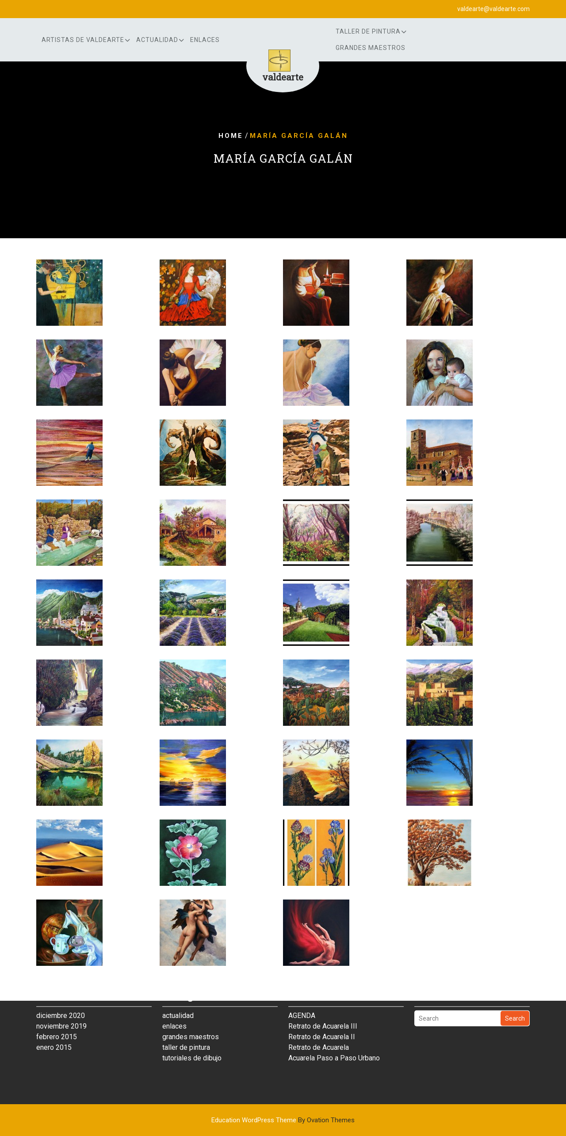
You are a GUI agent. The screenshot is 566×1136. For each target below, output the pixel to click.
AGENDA (301, 992)
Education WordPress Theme (283, 1120)
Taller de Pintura (368, 31)
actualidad (157, 39)
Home (230, 136)
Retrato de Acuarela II (321, 1013)
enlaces (205, 39)
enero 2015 (54, 1024)
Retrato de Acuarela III (322, 1003)
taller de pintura (186, 1024)
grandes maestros (370, 47)
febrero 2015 (56, 1013)
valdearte (282, 77)
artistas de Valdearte (83, 39)
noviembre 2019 (61, 1003)
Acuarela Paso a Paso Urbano (334, 1034)
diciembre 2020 (60, 992)
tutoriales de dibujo (192, 1034)
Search (515, 995)
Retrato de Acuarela (318, 1024)
